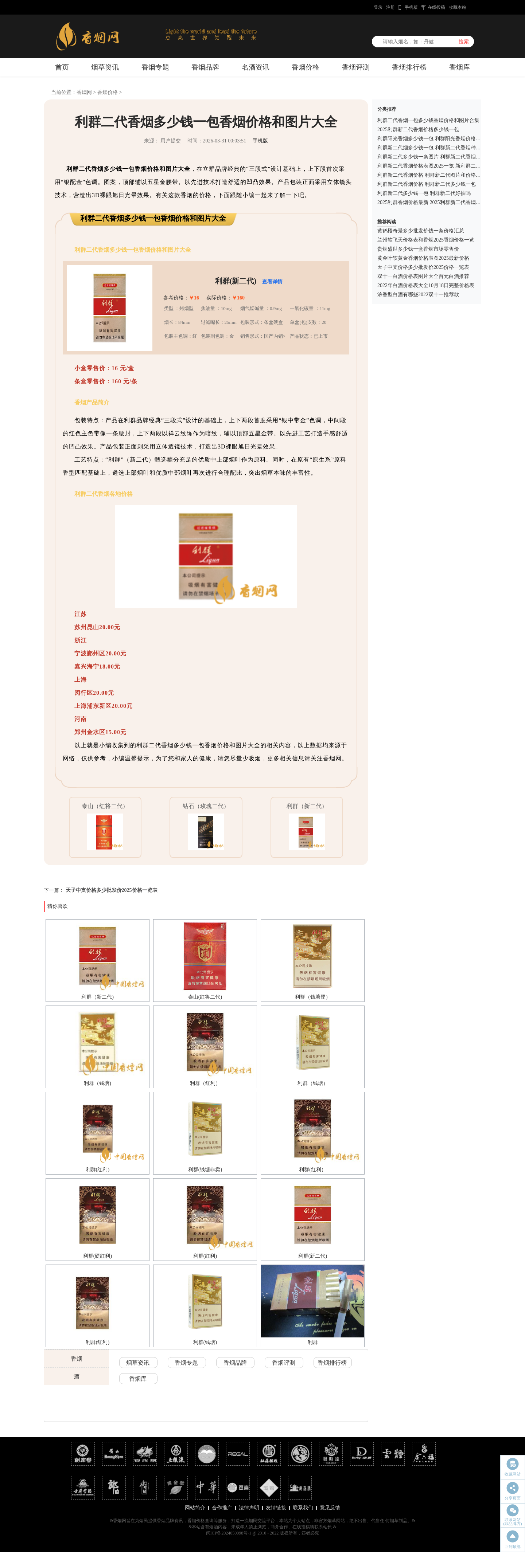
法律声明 (249, 1507)
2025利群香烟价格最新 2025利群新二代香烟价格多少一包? (443, 202)
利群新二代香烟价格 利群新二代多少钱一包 (426, 184)
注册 (390, 7)
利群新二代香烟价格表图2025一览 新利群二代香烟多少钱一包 (447, 166)
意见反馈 (330, 1507)
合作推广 (222, 1507)
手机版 (411, 7)
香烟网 (84, 92)
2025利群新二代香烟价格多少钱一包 (418, 129)
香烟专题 (155, 67)
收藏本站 (457, 7)
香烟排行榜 (409, 67)
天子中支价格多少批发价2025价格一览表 (112, 890)
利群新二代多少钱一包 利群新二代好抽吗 (424, 193)
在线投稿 (436, 7)
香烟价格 (305, 67)
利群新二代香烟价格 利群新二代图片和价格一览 (431, 175)
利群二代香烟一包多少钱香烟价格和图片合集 (428, 120)
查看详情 (272, 282)
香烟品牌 (205, 67)
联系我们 (303, 1507)
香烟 (76, 1359)
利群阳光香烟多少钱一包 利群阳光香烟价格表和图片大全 (441, 138)
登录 (378, 7)
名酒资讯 (255, 67)
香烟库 (459, 67)
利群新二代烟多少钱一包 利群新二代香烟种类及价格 (436, 147)
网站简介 (195, 1507)
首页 (62, 67)
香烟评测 (356, 67)
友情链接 (276, 1507)
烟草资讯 (105, 67)
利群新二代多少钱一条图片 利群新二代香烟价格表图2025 (441, 157)
